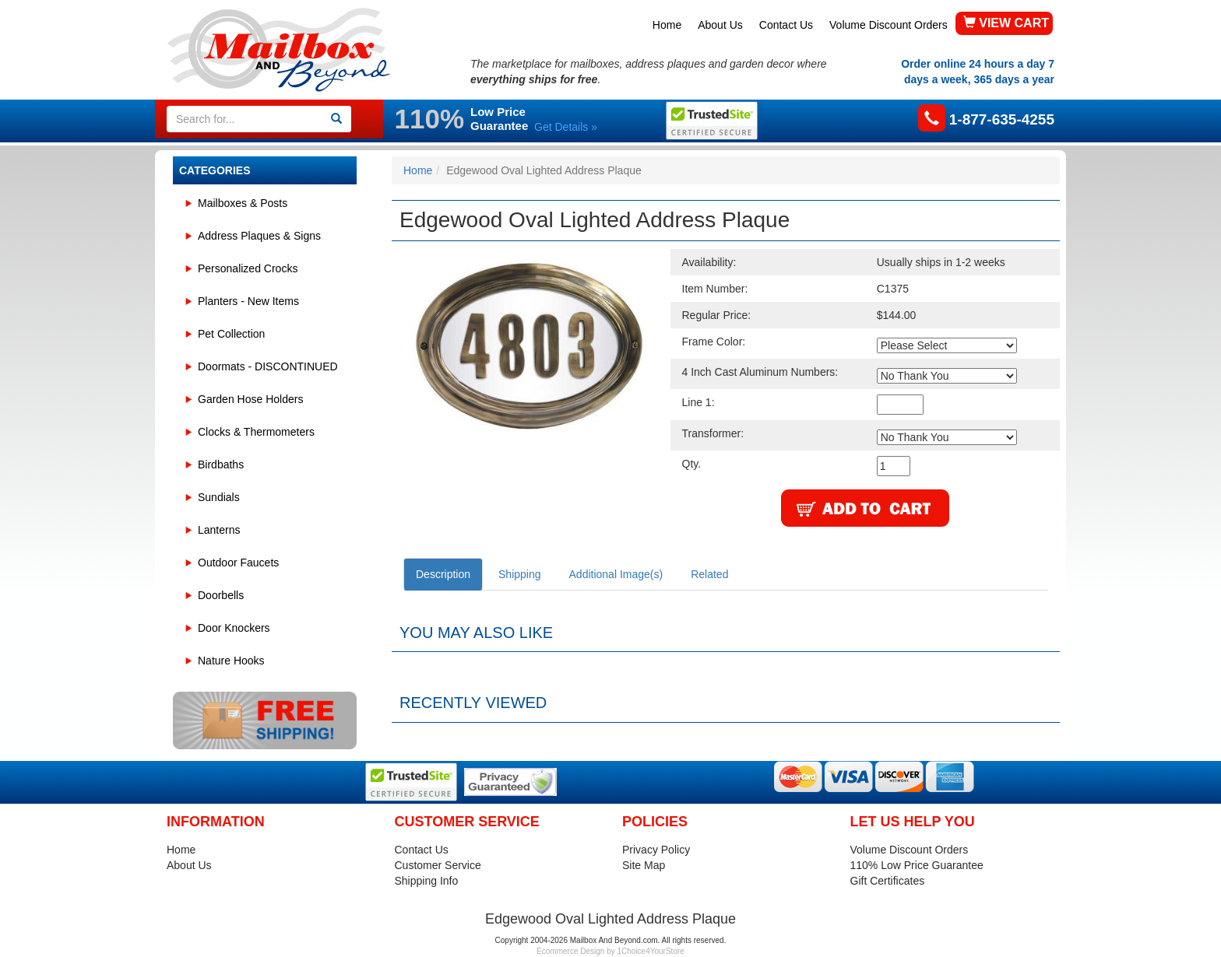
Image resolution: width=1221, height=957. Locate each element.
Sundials (219, 497)
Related (709, 574)
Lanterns (219, 530)
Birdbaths (221, 464)
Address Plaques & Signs (259, 236)
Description (443, 574)
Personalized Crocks (247, 268)
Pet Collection (231, 334)
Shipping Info (427, 881)
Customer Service (438, 865)
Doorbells (221, 595)
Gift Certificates (887, 881)
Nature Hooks (231, 660)
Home (667, 25)
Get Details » (565, 127)
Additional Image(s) (616, 574)
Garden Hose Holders (250, 399)
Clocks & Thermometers (256, 432)
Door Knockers (234, 628)
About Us (720, 25)
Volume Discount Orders (888, 25)
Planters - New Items (248, 301)
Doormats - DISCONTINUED (268, 366)
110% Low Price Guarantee (916, 865)
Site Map (643, 865)
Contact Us (786, 25)
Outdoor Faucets (238, 562)
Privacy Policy (656, 849)
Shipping (519, 574)
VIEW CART (1006, 23)
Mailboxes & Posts (242, 203)
